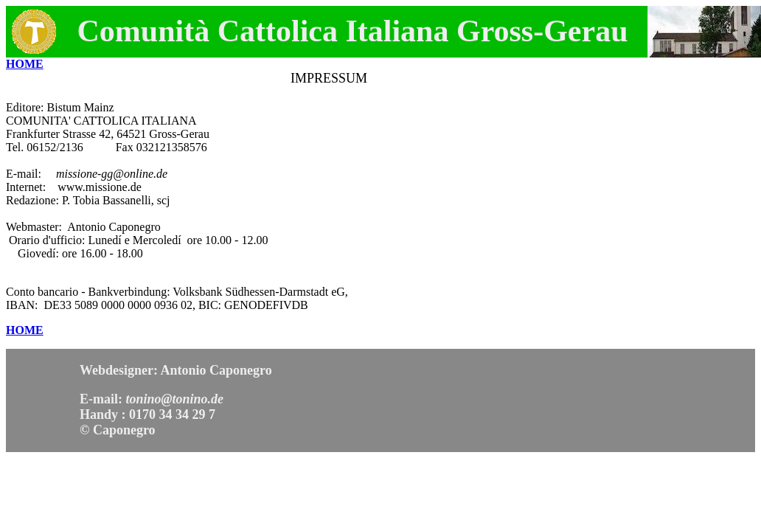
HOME (25, 64)
